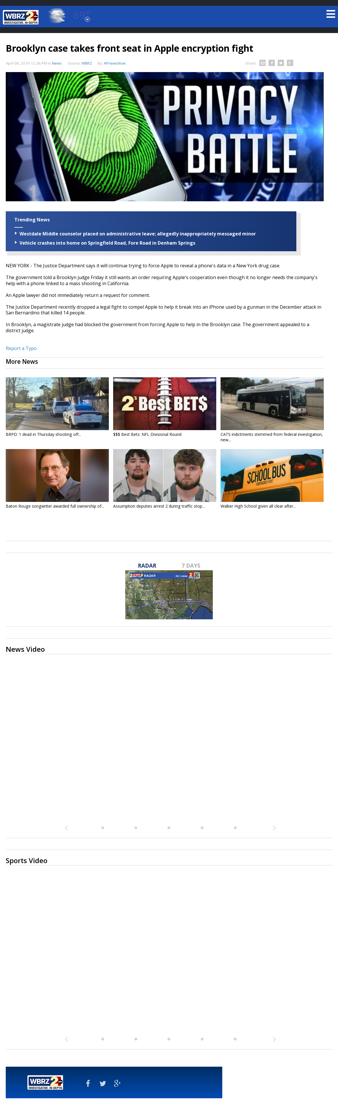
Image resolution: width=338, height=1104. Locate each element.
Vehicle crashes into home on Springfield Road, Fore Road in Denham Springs (107, 243)
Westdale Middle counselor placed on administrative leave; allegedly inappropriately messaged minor (138, 234)
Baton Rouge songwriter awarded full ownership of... (55, 506)
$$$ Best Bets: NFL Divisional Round (147, 434)
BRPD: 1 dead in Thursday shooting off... (43, 434)
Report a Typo (21, 348)
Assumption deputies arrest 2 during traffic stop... (159, 506)
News (57, 63)
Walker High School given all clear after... (258, 506)
